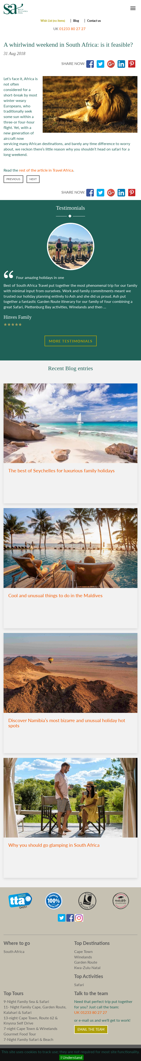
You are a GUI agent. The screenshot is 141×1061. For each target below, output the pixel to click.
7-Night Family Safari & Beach (28, 1039)
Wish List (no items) (53, 21)
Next (33, 179)
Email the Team (91, 1029)
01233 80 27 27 (72, 29)
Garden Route (85, 962)
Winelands (83, 957)
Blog (76, 21)
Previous (13, 179)
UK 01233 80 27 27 (90, 1012)
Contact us (94, 21)
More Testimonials (70, 341)
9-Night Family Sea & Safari (26, 1001)
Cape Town (83, 951)
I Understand (71, 1057)
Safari (79, 984)
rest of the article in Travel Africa (46, 170)
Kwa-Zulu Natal (87, 967)
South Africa (14, 951)
